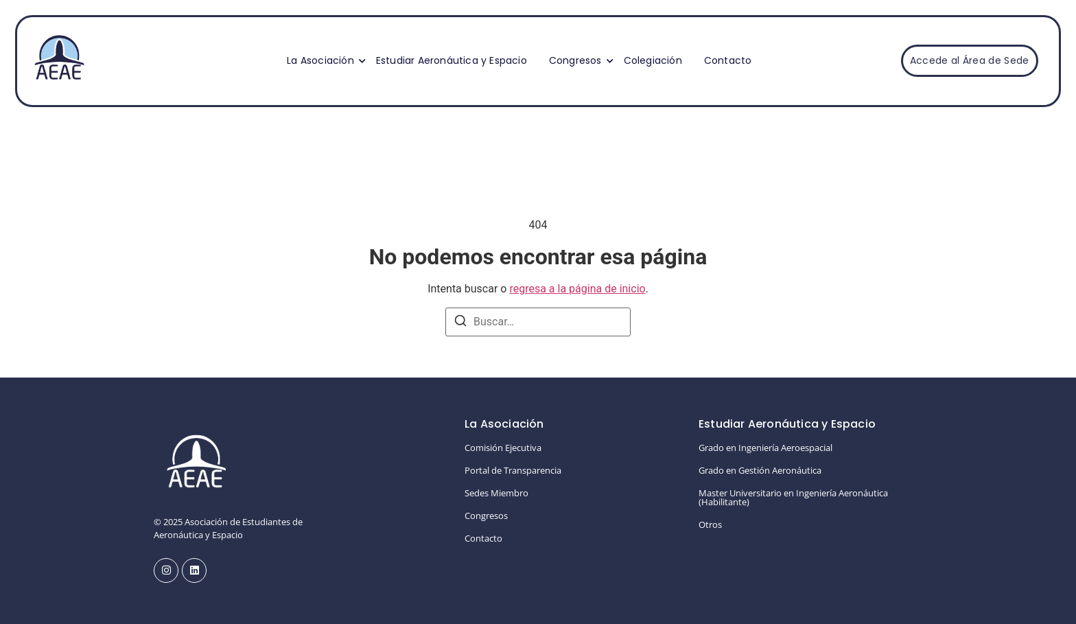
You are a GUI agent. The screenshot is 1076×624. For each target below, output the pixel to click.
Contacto (728, 60)
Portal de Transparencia (513, 470)
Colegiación (653, 60)
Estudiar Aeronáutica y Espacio (451, 60)
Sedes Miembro (496, 493)
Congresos (577, 60)
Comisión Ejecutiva (503, 447)
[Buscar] (460, 323)
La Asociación (322, 60)
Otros (710, 524)
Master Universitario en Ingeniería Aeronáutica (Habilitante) (793, 497)
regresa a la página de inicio (577, 288)
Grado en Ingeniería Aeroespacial (765, 447)
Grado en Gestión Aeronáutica (760, 470)
